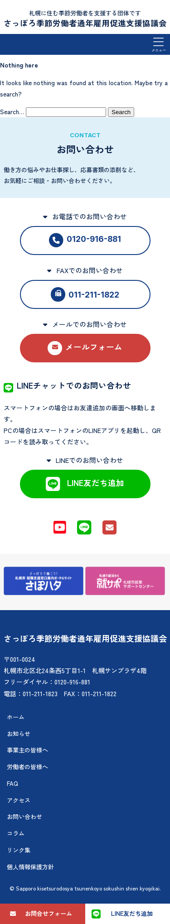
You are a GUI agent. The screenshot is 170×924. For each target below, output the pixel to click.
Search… (12, 111)
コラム (15, 833)
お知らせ (18, 733)
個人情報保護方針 (30, 866)
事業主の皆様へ (27, 750)
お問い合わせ (24, 816)
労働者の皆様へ (27, 766)
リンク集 (18, 850)
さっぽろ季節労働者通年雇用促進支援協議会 (85, 23)
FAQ (12, 783)
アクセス (18, 800)
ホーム (15, 716)
